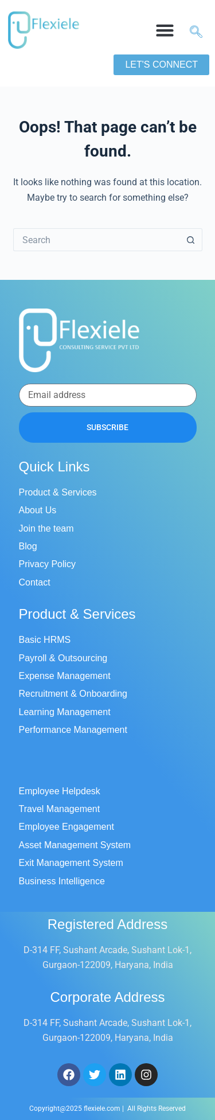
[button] (164, 30)
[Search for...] (96, 239)
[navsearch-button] (192, 30)
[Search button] (190, 239)
